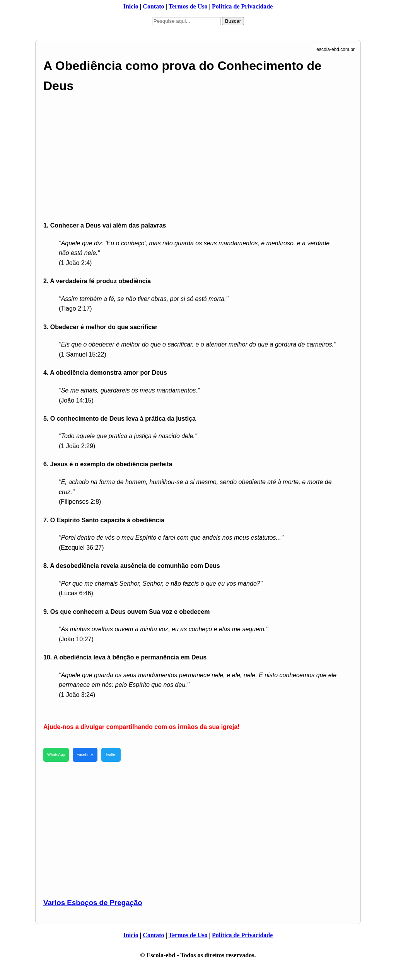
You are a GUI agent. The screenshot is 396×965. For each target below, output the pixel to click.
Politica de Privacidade (242, 6)
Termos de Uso (188, 6)
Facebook (85, 755)
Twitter (110, 755)
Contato (153, 6)
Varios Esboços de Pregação (92, 903)
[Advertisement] (198, 158)
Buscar (233, 21)
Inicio (130, 6)
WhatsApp (56, 755)
